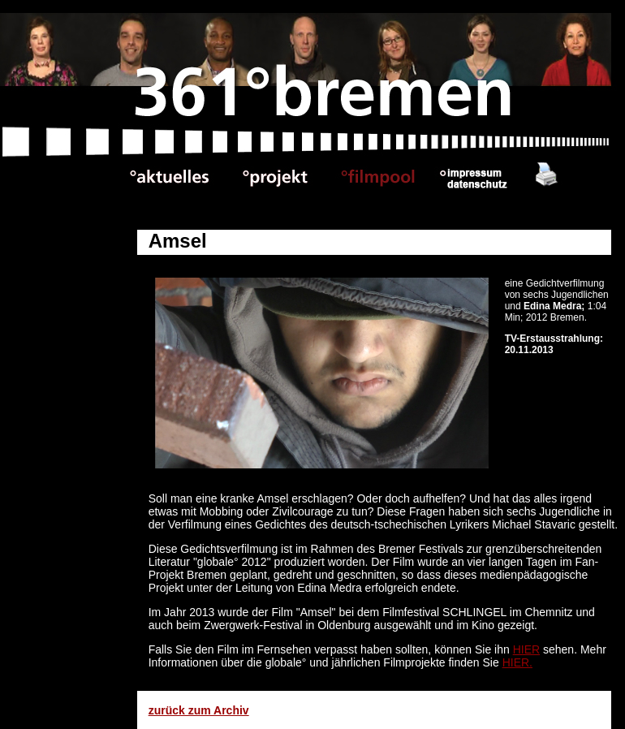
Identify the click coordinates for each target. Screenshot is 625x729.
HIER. (517, 662)
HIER (526, 649)
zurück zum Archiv (199, 710)
